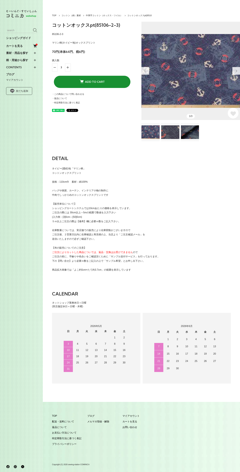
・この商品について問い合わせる (68, 94)
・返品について (59, 98)
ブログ (10, 74)
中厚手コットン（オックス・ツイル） (104, 15)
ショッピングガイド (18, 38)
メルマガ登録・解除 (98, 421)
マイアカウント (14, 80)
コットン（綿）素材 (71, 15)
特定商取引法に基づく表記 (66, 438)
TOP (54, 15)
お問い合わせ (129, 427)
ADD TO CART (92, 82)
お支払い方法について (64, 432)
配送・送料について (63, 421)
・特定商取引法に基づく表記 (66, 102)
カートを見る (21, 46)
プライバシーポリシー (64, 444)
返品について (59, 427)
